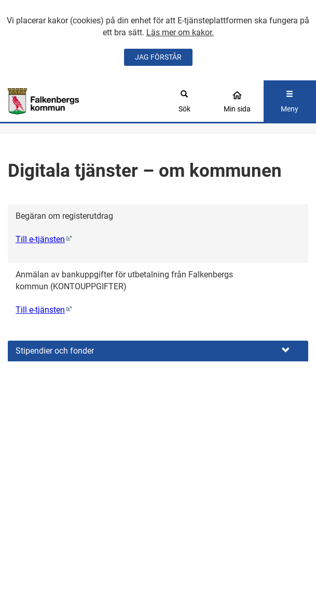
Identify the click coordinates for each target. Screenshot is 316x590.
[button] (158, 351)
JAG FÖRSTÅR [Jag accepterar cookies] (158, 57)
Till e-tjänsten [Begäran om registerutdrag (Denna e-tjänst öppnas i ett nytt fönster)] (40, 239)
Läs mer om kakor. (180, 32)
